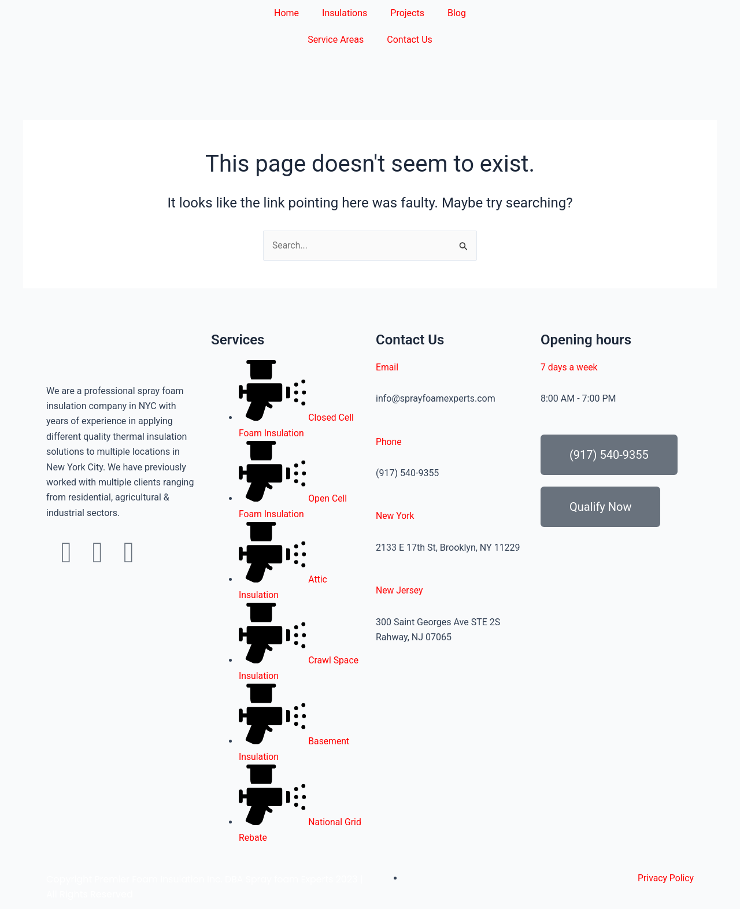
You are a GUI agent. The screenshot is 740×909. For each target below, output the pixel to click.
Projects (407, 13)
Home (286, 13)
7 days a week (569, 367)
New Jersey (400, 590)
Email (387, 367)
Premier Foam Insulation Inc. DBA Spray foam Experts (215, 879)
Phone (389, 441)
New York (395, 515)
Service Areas (336, 39)
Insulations (344, 13)
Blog (456, 13)
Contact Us (409, 39)
